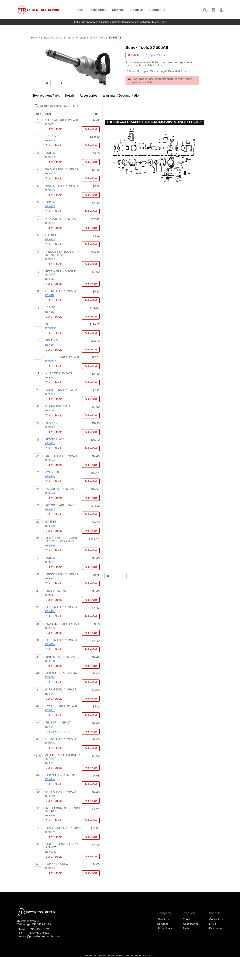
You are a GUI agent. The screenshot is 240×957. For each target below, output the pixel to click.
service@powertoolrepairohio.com (39, 936)
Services (118, 10)
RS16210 (49, 279)
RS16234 (50, 611)
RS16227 (50, 509)
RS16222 (50, 427)
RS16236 (50, 628)
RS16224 (50, 460)
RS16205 (50, 190)
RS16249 (50, 796)
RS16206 (50, 206)
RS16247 (50, 763)
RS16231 (49, 562)
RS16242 (50, 710)
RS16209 (50, 259)
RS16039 (50, 868)
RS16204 (50, 173)
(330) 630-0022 (39, 929)
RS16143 (49, 595)
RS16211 (49, 295)
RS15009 (50, 394)
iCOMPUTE (149, 955)
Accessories (97, 10)
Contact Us (157, 10)
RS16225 (50, 476)
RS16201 (49, 124)
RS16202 (50, 140)
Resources (215, 928)
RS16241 (49, 693)
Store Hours (164, 928)
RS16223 (50, 443)
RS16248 (50, 779)
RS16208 (50, 239)
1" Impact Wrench (75, 37)
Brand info (133, 55)
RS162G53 (50, 851)
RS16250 (50, 815)
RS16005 (50, 677)
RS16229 (50, 526)
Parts (186, 928)
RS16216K (50, 328)
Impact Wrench (50, 37)
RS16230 (50, 545)
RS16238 (50, 661)
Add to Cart (91, 129)
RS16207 (50, 223)
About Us (137, 10)
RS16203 (50, 157)
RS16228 (50, 644)
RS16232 (50, 578)
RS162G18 (50, 361)
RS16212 (49, 311)
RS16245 (50, 743)
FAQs (212, 923)
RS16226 (50, 493)
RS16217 (49, 344)
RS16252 (50, 832)
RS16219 (49, 377)
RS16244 (50, 727)
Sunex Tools (97, 37)
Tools (79, 10)
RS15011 (49, 410)
